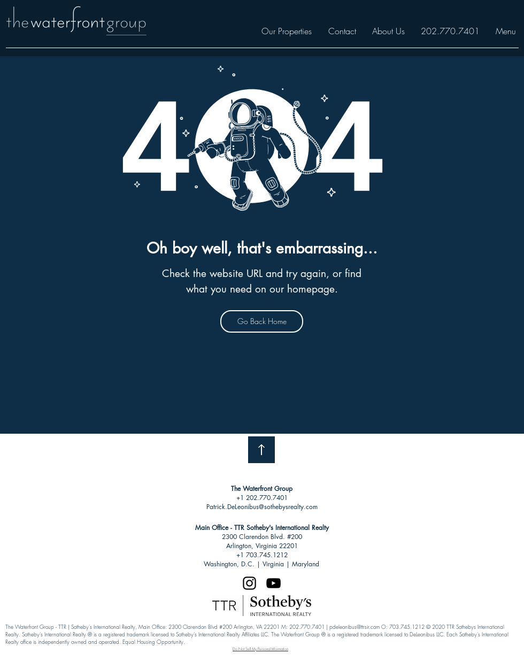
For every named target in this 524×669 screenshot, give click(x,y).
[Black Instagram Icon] (249, 583)
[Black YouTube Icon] (273, 583)
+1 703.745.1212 (262, 554)
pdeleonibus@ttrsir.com (354, 626)
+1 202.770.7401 (262, 497)
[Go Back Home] (261, 321)
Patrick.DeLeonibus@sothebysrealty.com (262, 506)
